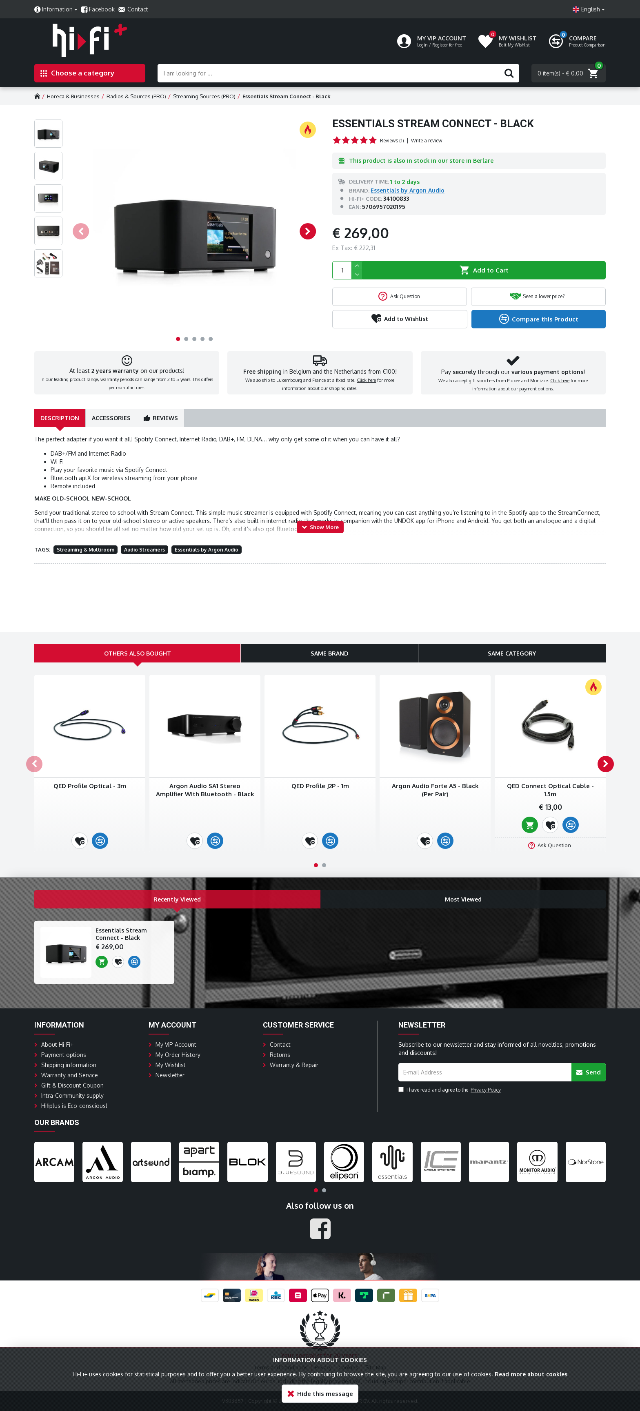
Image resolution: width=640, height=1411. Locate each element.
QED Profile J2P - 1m (320, 744)
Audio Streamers (144, 554)
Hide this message (325, 1394)
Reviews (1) (392, 140)
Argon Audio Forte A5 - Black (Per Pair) (435, 748)
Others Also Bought (137, 611)
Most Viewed (463, 857)
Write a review (426, 140)
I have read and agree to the (450, 1048)
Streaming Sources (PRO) (204, 96)
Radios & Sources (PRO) (136, 96)
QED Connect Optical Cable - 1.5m (550, 748)
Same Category (512, 611)
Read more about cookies (531, 1374)
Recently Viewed (177, 857)
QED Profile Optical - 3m (89, 744)
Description (59, 422)
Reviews (165, 422)
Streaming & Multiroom (85, 554)
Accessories (111, 422)
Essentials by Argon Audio (407, 190)
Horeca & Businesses (73, 96)
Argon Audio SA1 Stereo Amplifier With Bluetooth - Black (205, 748)
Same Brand (329, 611)
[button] (81, 231)
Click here (366, 382)
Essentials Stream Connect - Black (121, 892)
